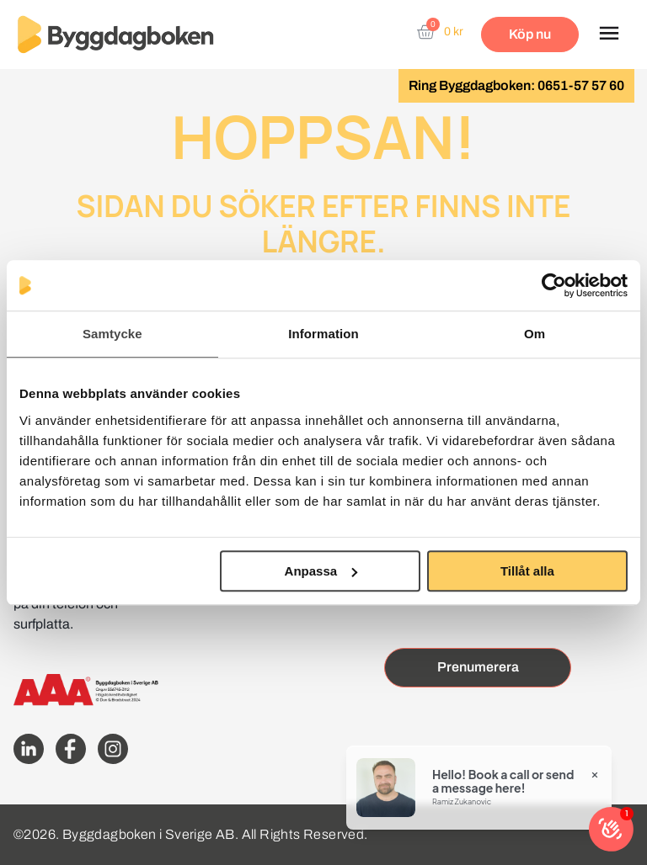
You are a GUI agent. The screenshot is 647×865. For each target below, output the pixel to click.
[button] (609, 34)
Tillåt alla (527, 571)
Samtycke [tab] (112, 333)
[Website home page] (115, 35)
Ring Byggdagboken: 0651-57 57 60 (516, 85)
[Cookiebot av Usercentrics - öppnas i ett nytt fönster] (554, 285)
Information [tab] (323, 333)
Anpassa (321, 571)
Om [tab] (534, 333)
